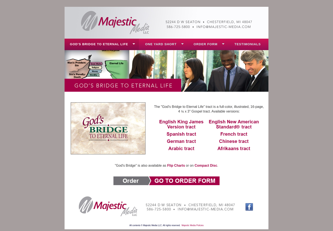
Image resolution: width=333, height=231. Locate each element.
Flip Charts (176, 165)
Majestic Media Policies (193, 225)
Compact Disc (206, 165)
